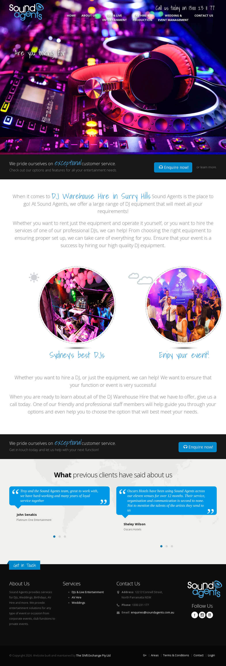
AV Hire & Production (142, 17)
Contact (198, 655)
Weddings (78, 603)
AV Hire (76, 597)
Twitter (202, 615)
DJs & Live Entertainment (114, 17)
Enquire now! (173, 167)
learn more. (208, 167)
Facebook (194, 615)
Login (211, 655)
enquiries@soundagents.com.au (152, 612)
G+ (145, 655)
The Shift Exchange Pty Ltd (93, 655)
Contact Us (203, 17)
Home (71, 17)
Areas (155, 655)
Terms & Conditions (176, 655)
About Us (89, 17)
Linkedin (209, 615)
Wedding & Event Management (173, 17)
